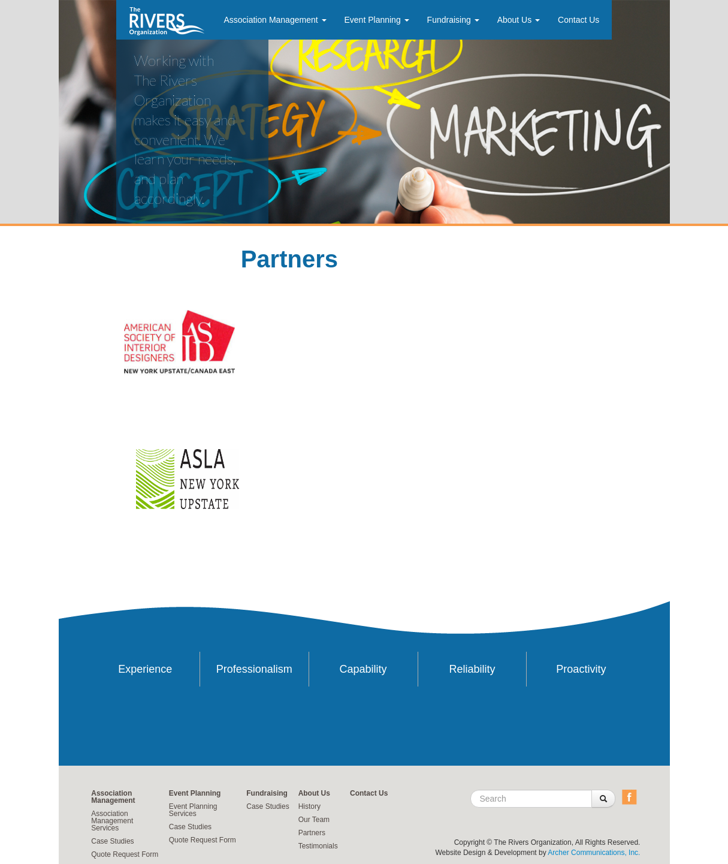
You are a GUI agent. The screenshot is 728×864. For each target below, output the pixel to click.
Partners (311, 833)
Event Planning (377, 20)
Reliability (472, 669)
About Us (518, 20)
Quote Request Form (124, 854)
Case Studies (112, 841)
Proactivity (581, 669)
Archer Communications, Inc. (594, 852)
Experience (145, 669)
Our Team (314, 819)
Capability (363, 669)
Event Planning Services (193, 810)
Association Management (274, 20)
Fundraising (453, 20)
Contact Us (578, 20)
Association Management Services (112, 820)
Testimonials (318, 846)
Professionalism (254, 669)
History (309, 806)
